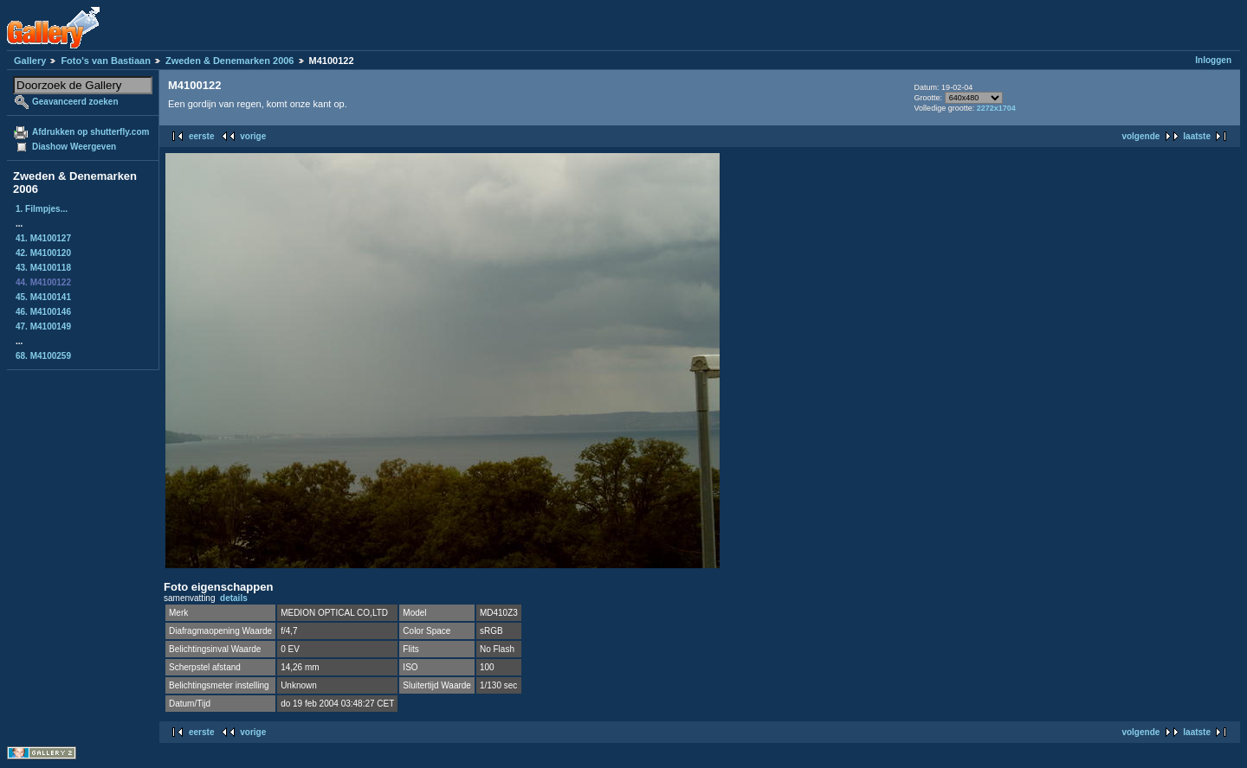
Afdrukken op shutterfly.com (90, 132)
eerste (201, 136)
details (234, 598)
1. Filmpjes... (42, 209)
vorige (253, 136)
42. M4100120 (43, 253)
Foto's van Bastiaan (105, 60)
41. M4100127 (43, 238)
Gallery (30, 60)
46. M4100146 (43, 312)
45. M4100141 (43, 297)
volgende (1140, 136)
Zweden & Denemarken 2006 (229, 60)
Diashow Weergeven (74, 146)
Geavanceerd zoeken (75, 101)
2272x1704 (996, 108)
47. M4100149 (43, 326)
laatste (1197, 136)
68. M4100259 (43, 356)
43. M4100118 (43, 267)
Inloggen (1213, 60)
